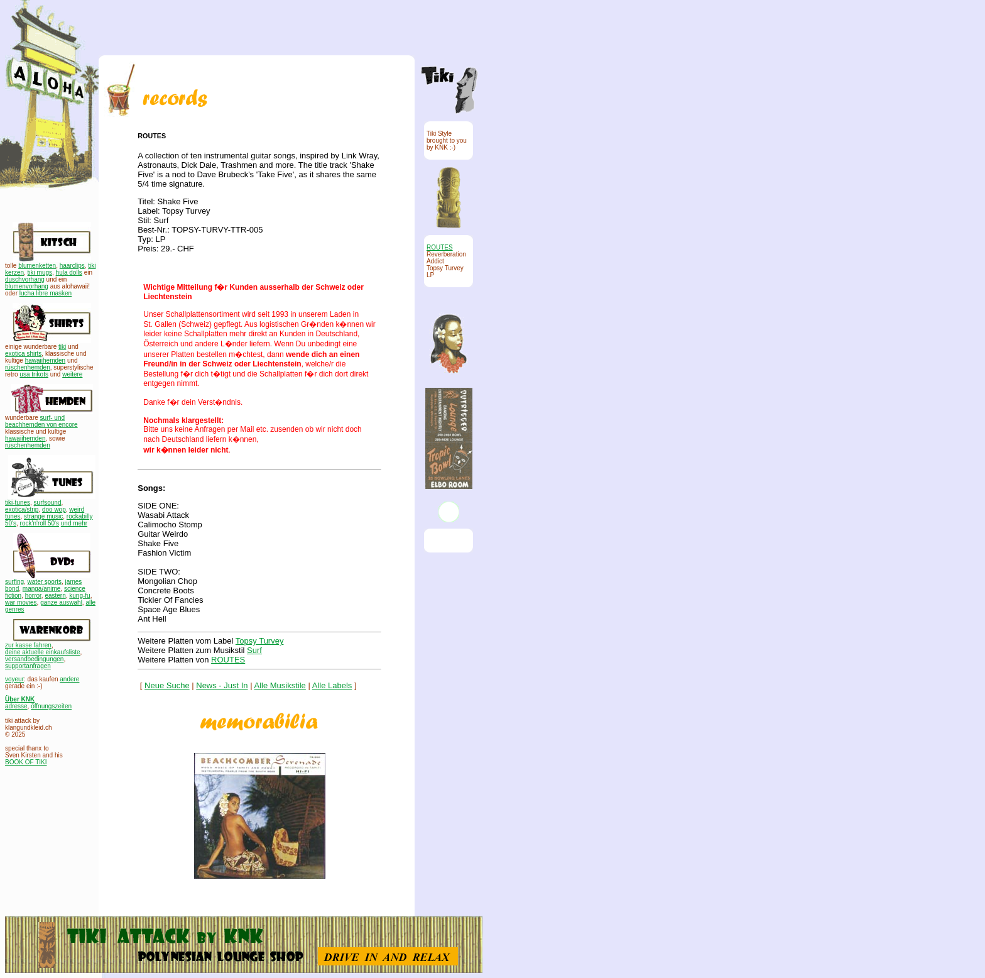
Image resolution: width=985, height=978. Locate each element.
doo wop (54, 509)
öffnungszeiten (51, 706)
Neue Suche (167, 685)
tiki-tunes (17, 502)
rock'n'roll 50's (39, 523)
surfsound (48, 502)
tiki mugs (40, 272)
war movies (21, 602)
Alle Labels (332, 685)
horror (33, 595)
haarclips (72, 265)
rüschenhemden (27, 367)
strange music (43, 516)
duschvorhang (25, 279)
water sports (45, 581)
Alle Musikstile (280, 685)
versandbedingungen (34, 659)
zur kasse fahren (28, 645)
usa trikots (33, 374)
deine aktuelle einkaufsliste (42, 652)
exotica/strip (21, 509)
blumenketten (37, 265)
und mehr (74, 523)
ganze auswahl (61, 602)
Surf (254, 650)
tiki (62, 346)
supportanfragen (28, 665)
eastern (55, 595)
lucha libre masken (45, 293)
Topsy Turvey (260, 641)
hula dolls (69, 272)
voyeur (14, 679)
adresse (16, 706)
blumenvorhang (26, 286)
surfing (14, 581)
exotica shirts (23, 353)
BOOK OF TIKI (26, 762)
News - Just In (222, 685)
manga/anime (42, 588)
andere (69, 679)
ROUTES (228, 659)
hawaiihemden (45, 360)
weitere (72, 374)
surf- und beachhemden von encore (41, 421)
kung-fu (79, 595)
